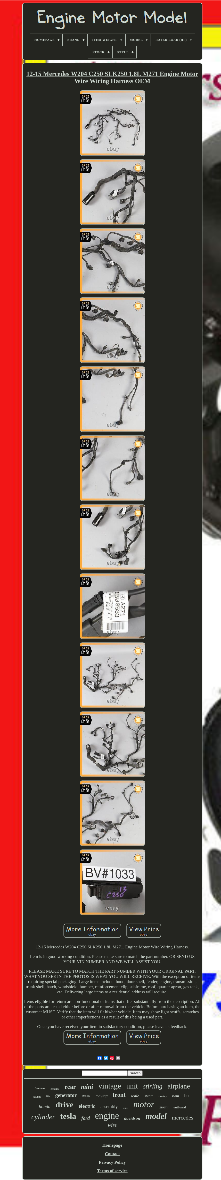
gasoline (55, 1088)
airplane (179, 1086)
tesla (68, 1116)
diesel (86, 1096)
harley (163, 1096)
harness (40, 1088)
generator (66, 1095)
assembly (109, 1106)
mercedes (182, 1117)
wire (112, 1125)
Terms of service (112, 1170)
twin (175, 1096)
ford (85, 1118)
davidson (132, 1118)
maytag (101, 1096)
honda (45, 1106)
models (37, 1096)
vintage (109, 1086)
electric (86, 1106)
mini (87, 1086)
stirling (152, 1086)
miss (125, 1107)
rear (70, 1086)
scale (135, 1096)
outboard (180, 1107)
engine (107, 1116)
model (156, 1116)
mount (163, 1107)
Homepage (112, 1145)
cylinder (43, 1117)
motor (143, 1104)
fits (48, 1096)
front (119, 1095)
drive (64, 1104)
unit (132, 1086)
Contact (112, 1153)
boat (188, 1095)
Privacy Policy (112, 1162)
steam (148, 1096)
